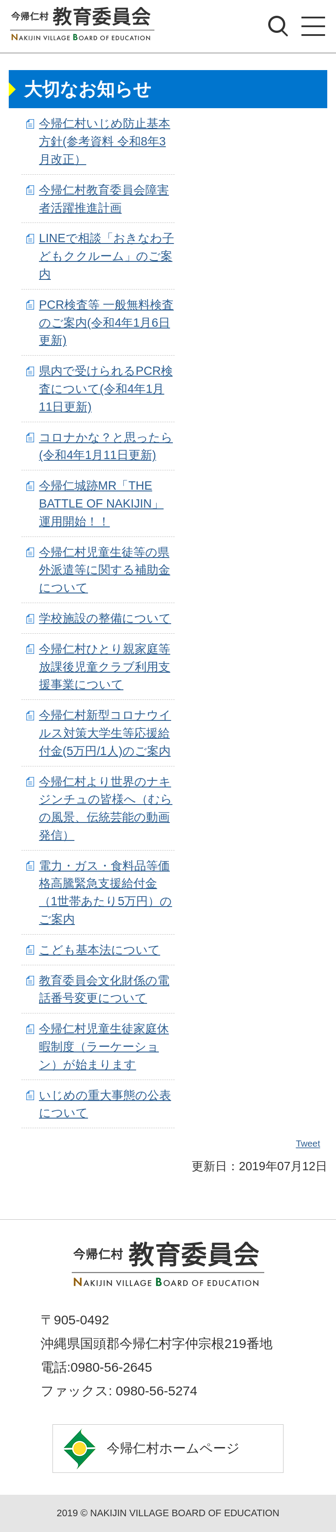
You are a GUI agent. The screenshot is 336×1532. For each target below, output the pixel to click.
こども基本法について (99, 950)
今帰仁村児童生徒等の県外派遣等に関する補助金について (104, 570)
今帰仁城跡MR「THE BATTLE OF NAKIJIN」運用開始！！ (101, 503)
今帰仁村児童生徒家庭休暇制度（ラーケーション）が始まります (104, 1046)
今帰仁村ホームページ (173, 1448)
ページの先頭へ (168, 1194)
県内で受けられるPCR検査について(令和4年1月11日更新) (105, 388)
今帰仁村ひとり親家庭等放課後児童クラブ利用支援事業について (104, 667)
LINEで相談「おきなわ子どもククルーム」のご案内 (106, 256)
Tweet (308, 1143)
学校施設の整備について (105, 618)
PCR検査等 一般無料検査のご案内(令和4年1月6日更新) (106, 322)
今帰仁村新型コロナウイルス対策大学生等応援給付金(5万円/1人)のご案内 (105, 733)
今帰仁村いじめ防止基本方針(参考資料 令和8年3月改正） (104, 141)
